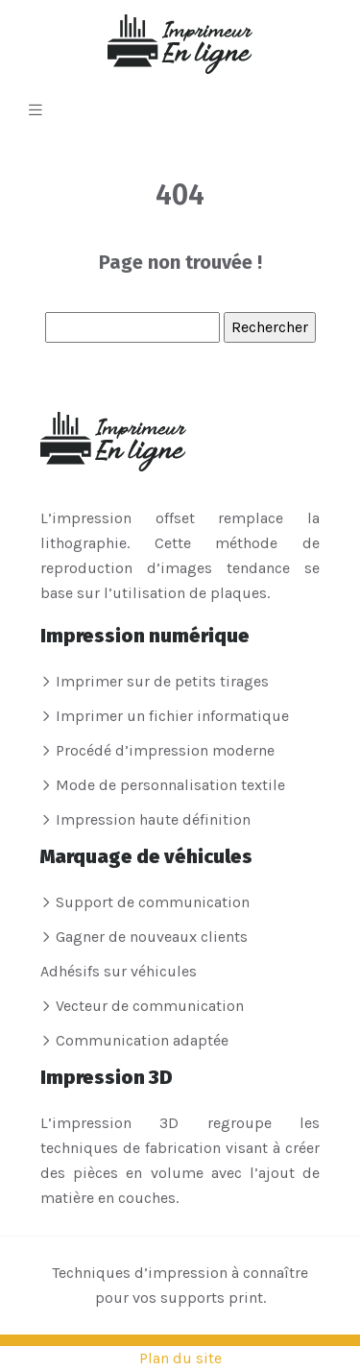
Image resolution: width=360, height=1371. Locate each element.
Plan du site (180, 1358)
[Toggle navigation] (35, 110)
